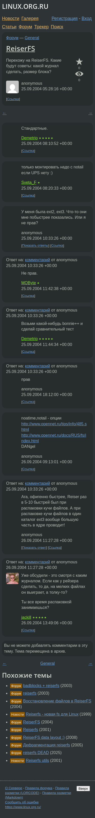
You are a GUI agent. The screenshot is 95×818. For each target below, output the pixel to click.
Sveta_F (28, 182)
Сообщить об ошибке (22, 802)
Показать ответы (35, 246)
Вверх (83, 788)
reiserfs (29, 693)
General (32, 38)
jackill (26, 617)
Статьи (9, 26)
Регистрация (65, 18)
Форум (25, 26)
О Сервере (13, 788)
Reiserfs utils (37, 760)
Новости (10, 18)
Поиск (57, 26)
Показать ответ (34, 547)
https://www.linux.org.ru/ (23, 807)
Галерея (30, 18)
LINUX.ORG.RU (25, 6)
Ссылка (13, 99)
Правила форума (38, 788)
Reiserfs (30, 729)
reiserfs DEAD (36, 752)
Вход (87, 18)
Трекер (41, 26)
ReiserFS (20, 48)
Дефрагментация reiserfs (46, 745)
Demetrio (29, 138)
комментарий (37, 260)
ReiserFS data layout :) (44, 737)
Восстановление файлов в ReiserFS (57, 701)
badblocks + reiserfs (41, 685)
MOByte (28, 283)
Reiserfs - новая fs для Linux (52, 714)
